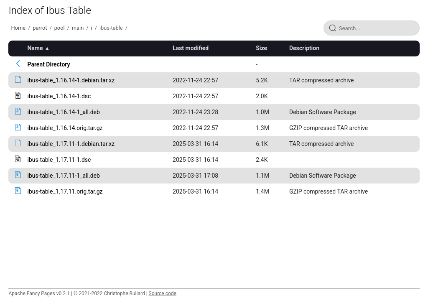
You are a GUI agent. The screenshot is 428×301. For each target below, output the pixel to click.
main (78, 28)
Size (261, 48)
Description (304, 48)
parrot (40, 28)
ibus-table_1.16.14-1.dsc (59, 96)
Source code (162, 293)
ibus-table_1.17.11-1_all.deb (63, 175)
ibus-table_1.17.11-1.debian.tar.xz (71, 143)
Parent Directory (48, 64)
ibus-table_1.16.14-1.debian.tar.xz (71, 80)
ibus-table (111, 28)
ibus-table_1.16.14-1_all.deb (63, 112)
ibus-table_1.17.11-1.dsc (59, 159)
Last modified (191, 48)
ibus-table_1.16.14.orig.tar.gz (64, 128)
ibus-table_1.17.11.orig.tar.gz (64, 191)
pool (59, 28)
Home (18, 28)
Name (35, 48)
